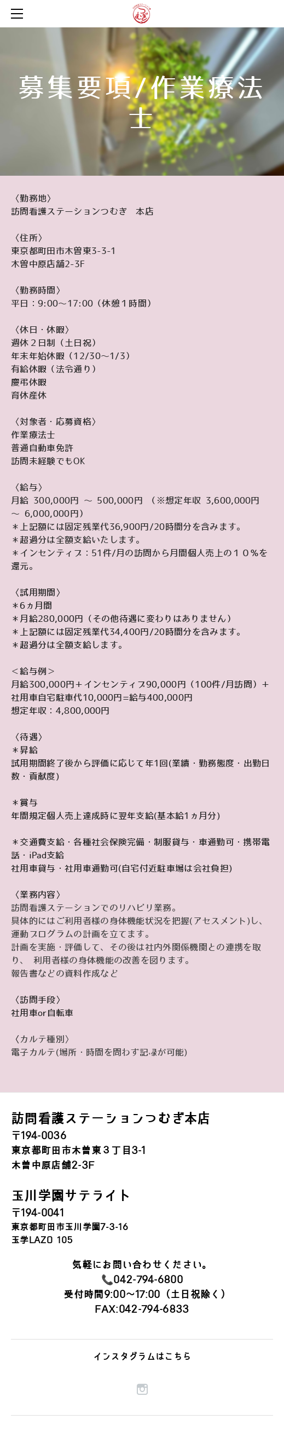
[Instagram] (142, 1389)
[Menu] (19, 14)
